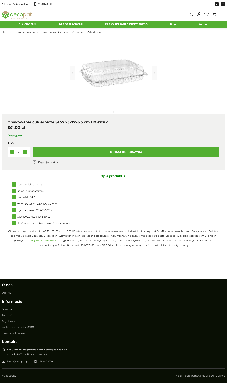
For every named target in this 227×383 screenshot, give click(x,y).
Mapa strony (9, 375)
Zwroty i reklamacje (13, 332)
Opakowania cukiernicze (25, 32)
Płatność (7, 315)
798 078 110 (45, 4)
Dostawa (7, 309)
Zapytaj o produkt (48, 162)
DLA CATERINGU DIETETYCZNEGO (126, 24)
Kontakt (203, 24)
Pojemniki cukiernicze (56, 32)
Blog (173, 24)
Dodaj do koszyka (126, 152)
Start (4, 32)
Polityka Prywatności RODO (18, 327)
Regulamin (8, 321)
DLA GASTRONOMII (71, 24)
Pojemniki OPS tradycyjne (87, 32)
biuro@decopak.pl (17, 4)
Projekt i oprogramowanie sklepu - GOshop (200, 375)
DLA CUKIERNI (27, 24)
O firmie (6, 292)
